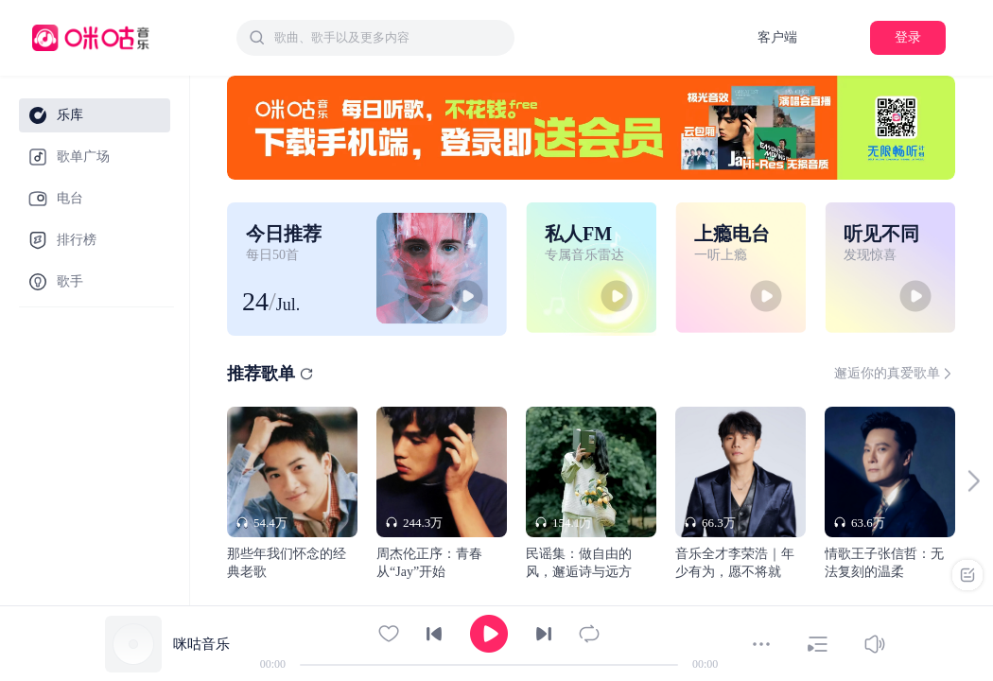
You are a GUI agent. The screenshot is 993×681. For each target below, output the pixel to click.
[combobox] (375, 38)
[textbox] (388, 38)
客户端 (777, 37)
